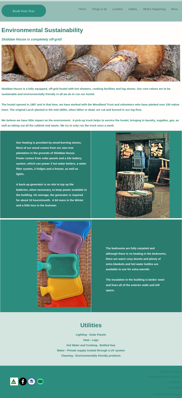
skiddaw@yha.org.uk (167, 394)
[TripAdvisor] (40, 381)
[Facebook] (23, 381)
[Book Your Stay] (23, 11)
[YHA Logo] (14, 381)
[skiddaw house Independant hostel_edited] (31, 381)
